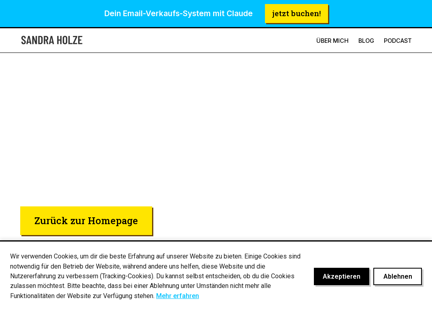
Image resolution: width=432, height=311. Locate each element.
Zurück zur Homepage (86, 220)
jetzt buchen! (296, 13)
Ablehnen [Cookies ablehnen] (397, 276)
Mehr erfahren (177, 296)
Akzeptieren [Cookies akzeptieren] (341, 276)
